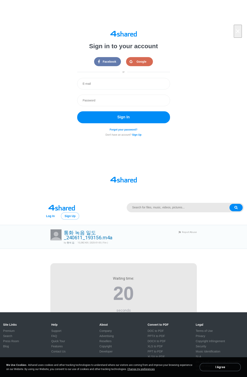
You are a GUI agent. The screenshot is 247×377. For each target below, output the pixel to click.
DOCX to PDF (157, 341)
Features (57, 346)
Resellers (105, 341)
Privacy (200, 336)
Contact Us (58, 351)
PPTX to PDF (156, 336)
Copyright (105, 346)
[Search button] (236, 207)
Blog (6, 346)
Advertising (106, 336)
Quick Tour (58, 341)
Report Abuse (189, 232)
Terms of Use (204, 330)
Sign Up (70, 216)
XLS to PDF (155, 346)
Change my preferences (141, 369)
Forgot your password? (123, 129)
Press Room (11, 341)
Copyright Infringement (210, 341)
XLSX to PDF (156, 356)
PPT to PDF (155, 351)
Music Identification (208, 351)
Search (7, 336)
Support (56, 330)
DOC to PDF (156, 330)
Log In (50, 216)
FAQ (54, 336)
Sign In (123, 117)
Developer (106, 351)
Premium (9, 330)
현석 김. (71, 242)
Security (201, 346)
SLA (198, 356)
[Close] (238, 31)
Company (105, 330)
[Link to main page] (62, 207)
